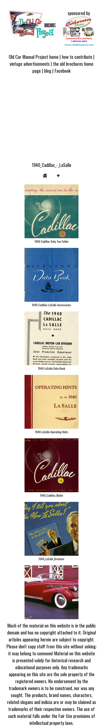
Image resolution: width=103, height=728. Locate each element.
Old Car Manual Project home (33, 56)
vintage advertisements (30, 63)
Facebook (63, 70)
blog (47, 70)
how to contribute (77, 56)
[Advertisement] (51, 120)
